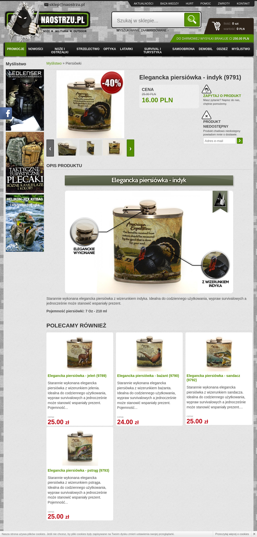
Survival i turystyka (152, 50)
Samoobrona (183, 49)
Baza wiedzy (169, 3)
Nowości (35, 49)
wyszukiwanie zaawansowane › (142, 30)
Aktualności (143, 3)
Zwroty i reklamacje (84, 508)
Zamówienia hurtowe (27, 508)
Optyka (109, 49)
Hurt (190, 3)
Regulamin (20, 513)
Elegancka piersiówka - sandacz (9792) (170, 378)
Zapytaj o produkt (222, 96)
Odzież (222, 49)
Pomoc (206, 3)
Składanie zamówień (85, 513)
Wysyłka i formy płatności (30, 502)
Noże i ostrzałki (60, 50)
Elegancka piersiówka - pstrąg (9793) (222, 378)
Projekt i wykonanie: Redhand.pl (230, 528)
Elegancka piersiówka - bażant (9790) (118, 378)
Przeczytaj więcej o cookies (232, 533)
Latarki (126, 49)
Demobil (206, 49)
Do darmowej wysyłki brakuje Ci (213, 38)
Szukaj (193, 19)
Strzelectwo (88, 49)
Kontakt (243, 3)
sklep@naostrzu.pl (67, 5)
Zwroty (224, 3)
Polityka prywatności (26, 519)
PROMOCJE (15, 49)
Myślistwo (241, 49)
